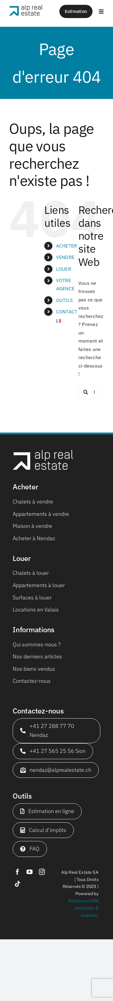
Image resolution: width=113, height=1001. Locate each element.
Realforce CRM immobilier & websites (83, 908)
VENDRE (65, 257)
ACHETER (66, 246)
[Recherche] (85, 391)
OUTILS (64, 300)
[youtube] (30, 872)
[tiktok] (17, 884)
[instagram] (42, 872)
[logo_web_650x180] (25, 7)
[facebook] (17, 872)
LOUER (63, 269)
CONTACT (66, 312)
